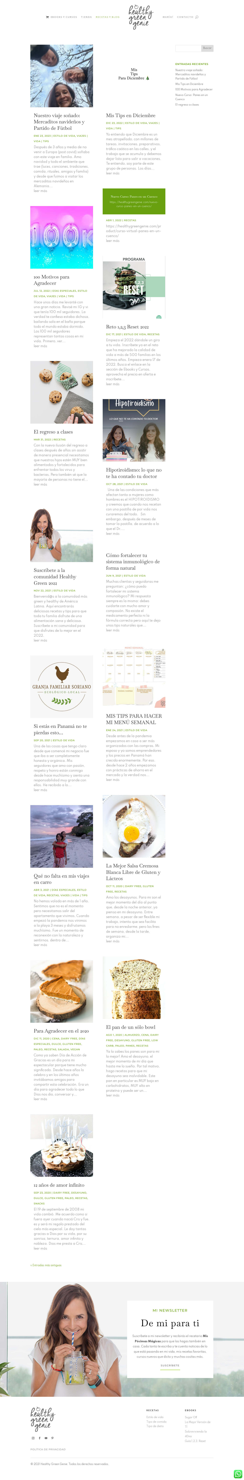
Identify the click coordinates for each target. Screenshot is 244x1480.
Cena (55, 1038)
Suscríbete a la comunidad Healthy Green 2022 (55, 576)
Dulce (56, 1044)
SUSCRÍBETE (170, 1365)
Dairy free (69, 1038)
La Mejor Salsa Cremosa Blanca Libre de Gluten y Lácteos (133, 872)
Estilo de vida (64, 135)
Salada (63, 1049)
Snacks (39, 1203)
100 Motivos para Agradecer (51, 280)
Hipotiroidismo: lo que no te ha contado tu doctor (134, 473)
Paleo (38, 1049)
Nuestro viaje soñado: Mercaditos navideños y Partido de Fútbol (59, 121)
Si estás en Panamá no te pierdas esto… (60, 729)
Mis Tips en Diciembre (130, 115)
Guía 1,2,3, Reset (195, 1441)
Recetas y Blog (108, 17)
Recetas (60, 439)
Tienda (86, 17)
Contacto (185, 17)
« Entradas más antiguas (46, 1265)
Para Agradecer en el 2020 (61, 1031)
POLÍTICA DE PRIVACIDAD (48, 1449)
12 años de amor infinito (59, 1185)
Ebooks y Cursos (64, 17)
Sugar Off (191, 1417)
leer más (40, 191)
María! (168, 17)
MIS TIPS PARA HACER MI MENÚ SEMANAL (134, 719)
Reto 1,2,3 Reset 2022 (127, 326)
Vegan (75, 1049)
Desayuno (78, 1192)
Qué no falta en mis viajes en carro (61, 879)
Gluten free (72, 1044)
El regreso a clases (53, 432)
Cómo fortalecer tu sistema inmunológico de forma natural (133, 561)
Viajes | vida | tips (60, 296)
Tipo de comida (156, 1422)
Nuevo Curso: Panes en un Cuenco (134, 196)
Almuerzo (132, 1034)
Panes (130, 1045)
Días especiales (64, 290)
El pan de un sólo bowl (130, 1027)
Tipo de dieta (155, 1426)
